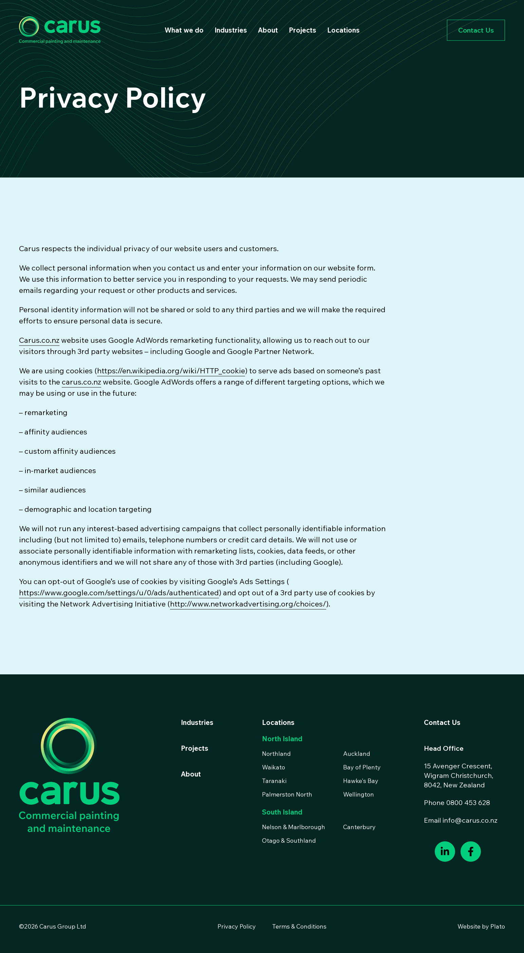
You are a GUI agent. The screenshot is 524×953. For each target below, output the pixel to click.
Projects (302, 30)
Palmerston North (287, 794)
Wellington (358, 794)
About (268, 30)
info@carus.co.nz (470, 820)
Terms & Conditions (299, 926)
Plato (497, 926)
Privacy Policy (237, 926)
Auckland (356, 754)
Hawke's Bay (360, 781)
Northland (276, 754)
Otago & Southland (289, 840)
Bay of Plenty (362, 767)
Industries (230, 30)
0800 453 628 (468, 802)
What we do (184, 30)
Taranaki (274, 781)
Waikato (273, 767)
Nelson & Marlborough (293, 827)
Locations (343, 30)
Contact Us (476, 30)
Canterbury (359, 827)
